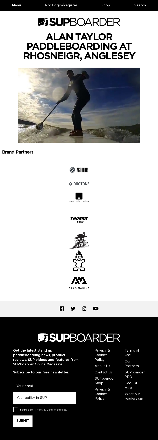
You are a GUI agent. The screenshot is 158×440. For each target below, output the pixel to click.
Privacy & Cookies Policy (102, 355)
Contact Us (104, 372)
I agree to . (43, 410)
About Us (102, 366)
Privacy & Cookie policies (50, 410)
